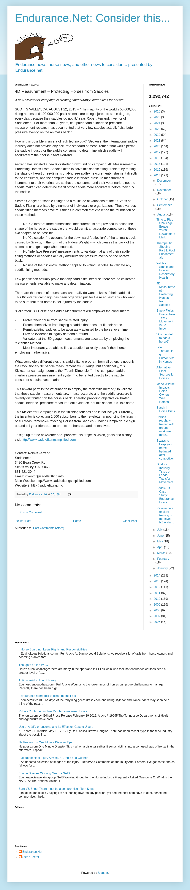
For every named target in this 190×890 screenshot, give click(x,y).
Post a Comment (31, 512)
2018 (157, 158)
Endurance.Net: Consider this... (92, 18)
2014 (157, 575)
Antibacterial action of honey (37, 680)
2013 (157, 581)
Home (77, 520)
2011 (157, 593)
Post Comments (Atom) (48, 528)
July (160, 529)
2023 (157, 129)
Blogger (103, 872)
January (163, 568)
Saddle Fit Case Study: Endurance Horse (165, 495)
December (164, 180)
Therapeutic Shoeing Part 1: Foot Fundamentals (165, 250)
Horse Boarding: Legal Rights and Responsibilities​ (54, 649)
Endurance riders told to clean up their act (48, 695)
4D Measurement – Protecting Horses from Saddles (165, 294)
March (161, 553)
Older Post (130, 520)
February (163, 558)
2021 (157, 140)
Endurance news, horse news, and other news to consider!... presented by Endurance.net (83, 64)
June (160, 535)
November (164, 189)
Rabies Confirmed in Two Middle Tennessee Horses (53, 711)
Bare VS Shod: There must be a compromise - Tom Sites (56, 788)
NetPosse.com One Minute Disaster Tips (45, 742)
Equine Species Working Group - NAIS (44, 773)
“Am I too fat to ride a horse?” (164, 338)
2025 (157, 117)
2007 (157, 616)
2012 (157, 587)
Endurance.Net (32, 851)
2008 (157, 610)
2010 (157, 598)
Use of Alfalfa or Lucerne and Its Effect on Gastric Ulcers (56, 726)
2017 (157, 163)
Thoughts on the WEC (33, 664)
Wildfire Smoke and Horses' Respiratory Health (165, 270)
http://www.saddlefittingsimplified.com (48, 439)
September (164, 205)
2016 (157, 169)
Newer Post (23, 520)
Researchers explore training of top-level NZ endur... (165, 515)
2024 (157, 123)
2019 (157, 152)
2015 (157, 175)
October (163, 199)
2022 (157, 134)
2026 (157, 111)
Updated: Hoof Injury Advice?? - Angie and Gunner (54, 757)
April (160, 547)
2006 (157, 621)
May (160, 541)
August (162, 214)
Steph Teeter (30, 857)
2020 (157, 146)
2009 (157, 604)
